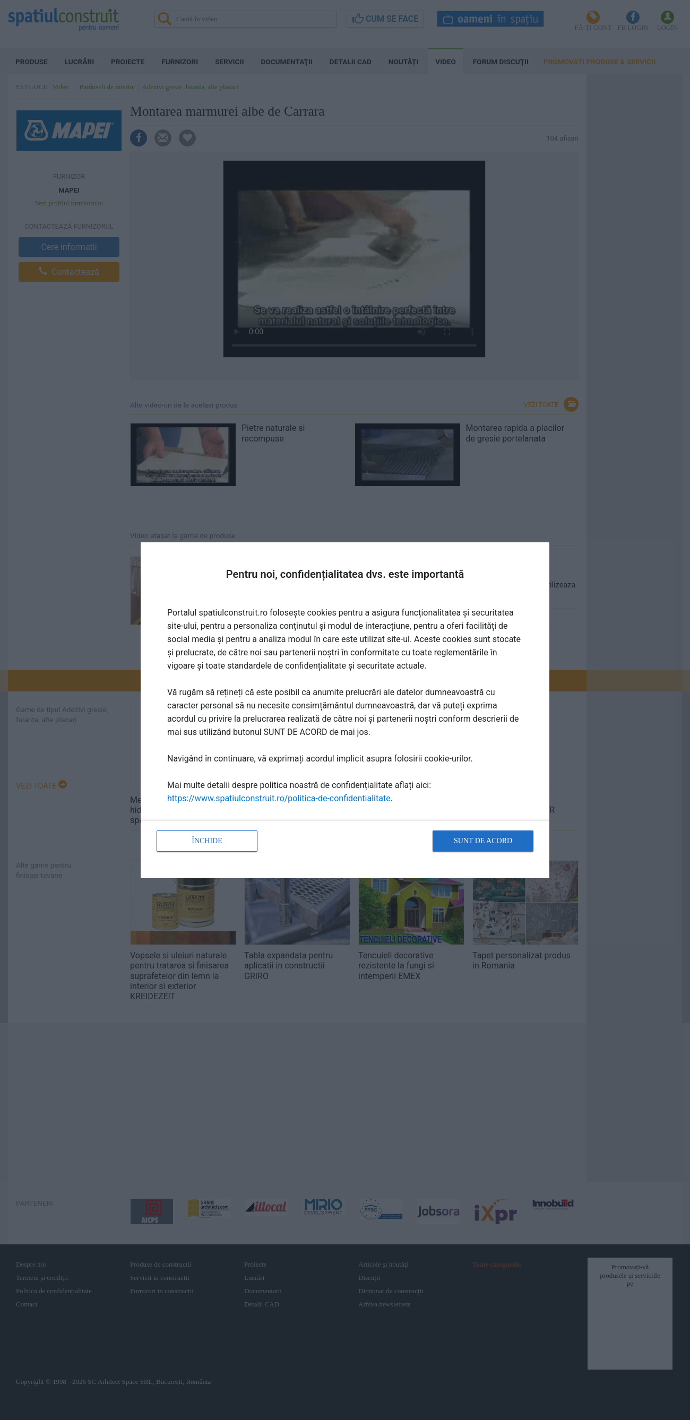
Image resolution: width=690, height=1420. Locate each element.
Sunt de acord (483, 841)
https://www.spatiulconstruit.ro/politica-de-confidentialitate (279, 798)
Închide (207, 841)
